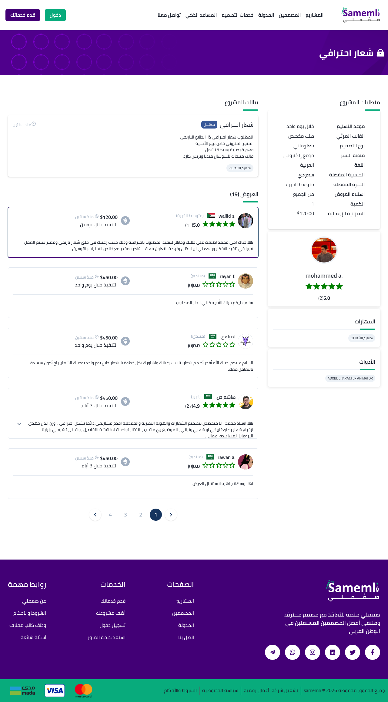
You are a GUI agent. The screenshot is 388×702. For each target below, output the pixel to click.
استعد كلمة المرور (106, 637)
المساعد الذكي (201, 14)
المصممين (290, 14)
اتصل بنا (186, 637)
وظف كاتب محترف (27, 625)
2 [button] (140, 515)
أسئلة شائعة (33, 637)
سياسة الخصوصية (220, 691)
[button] (324, 250)
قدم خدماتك (113, 600)
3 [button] (125, 515)
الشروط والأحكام (29, 612)
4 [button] (110, 515)
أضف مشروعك (110, 612)
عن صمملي (34, 600)
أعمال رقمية (256, 691)
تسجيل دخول (112, 625)
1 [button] (155, 515)
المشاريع (314, 14)
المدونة (266, 14)
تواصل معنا (169, 14)
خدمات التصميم (237, 14)
